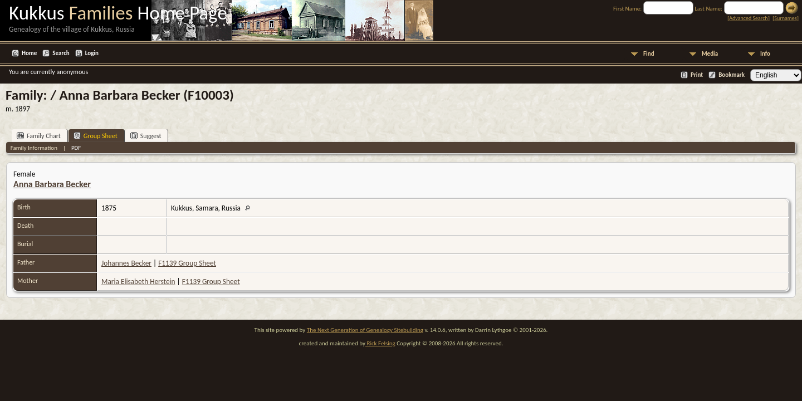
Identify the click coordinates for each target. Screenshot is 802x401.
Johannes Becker (126, 263)
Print (697, 75)
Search (60, 53)
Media (710, 53)
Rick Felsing (380, 343)
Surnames (785, 18)
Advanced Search (748, 18)
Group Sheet (96, 135)
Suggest (146, 135)
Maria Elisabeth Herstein (138, 281)
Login (92, 53)
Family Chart (39, 135)
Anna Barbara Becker (52, 184)
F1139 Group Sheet (187, 263)
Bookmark (731, 75)
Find (648, 53)
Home (29, 53)
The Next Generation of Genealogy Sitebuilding (365, 330)
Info (765, 53)
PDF (76, 147)
